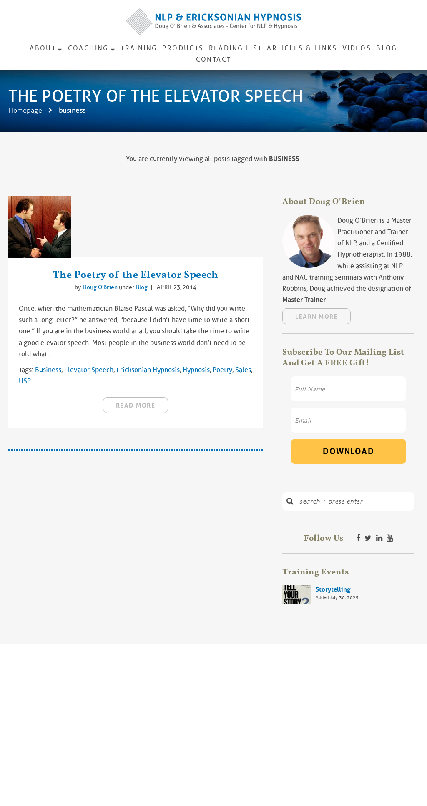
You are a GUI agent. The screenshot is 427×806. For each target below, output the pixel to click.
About (43, 48)
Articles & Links (302, 48)
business (48, 370)
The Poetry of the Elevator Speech (136, 274)
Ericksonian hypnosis (148, 370)
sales (243, 370)
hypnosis (196, 370)
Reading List (235, 48)
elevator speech (88, 370)
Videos (356, 48)
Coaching (88, 48)
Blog (386, 48)
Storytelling (333, 589)
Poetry (222, 370)
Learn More (316, 316)
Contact (213, 59)
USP (25, 381)
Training (139, 48)
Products (182, 48)
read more (136, 405)
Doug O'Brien (101, 287)
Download (348, 451)
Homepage (25, 110)
